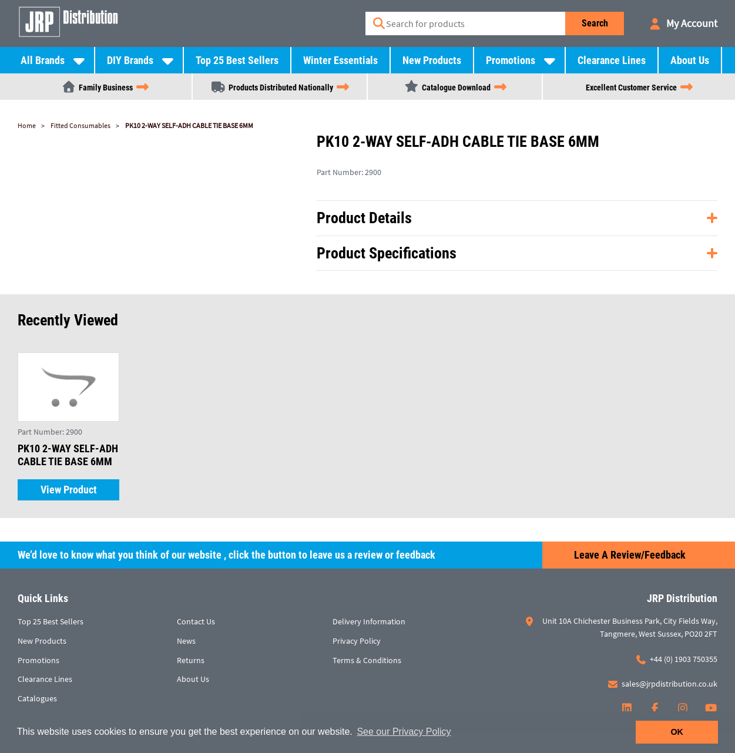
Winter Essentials (340, 60)
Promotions (510, 60)
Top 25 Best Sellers (237, 60)
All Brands (43, 60)
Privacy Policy (357, 641)
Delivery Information (369, 621)
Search (595, 23)
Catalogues (37, 698)
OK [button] (676, 732)
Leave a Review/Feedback (630, 555)
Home (27, 125)
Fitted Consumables (80, 125)
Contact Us (196, 621)
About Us (689, 60)
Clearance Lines (612, 60)
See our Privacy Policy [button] (404, 732)
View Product (69, 489)
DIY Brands (130, 60)
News (186, 641)
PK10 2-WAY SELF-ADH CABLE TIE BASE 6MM (189, 125)
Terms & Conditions (367, 660)
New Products (431, 60)
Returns (190, 660)
